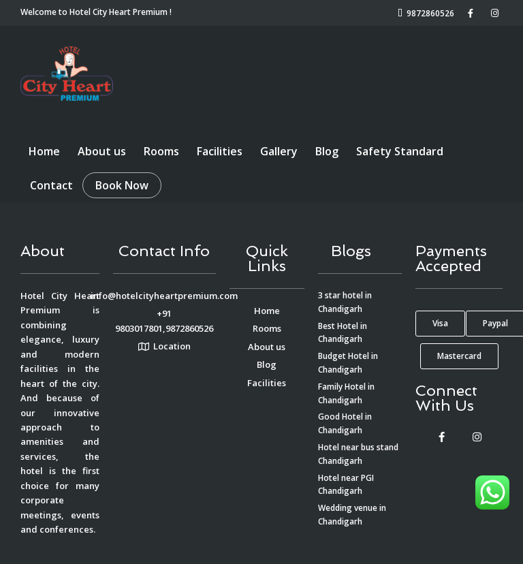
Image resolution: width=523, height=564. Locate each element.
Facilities (219, 151)
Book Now (121, 185)
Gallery (279, 151)
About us (102, 151)
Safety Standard (399, 151)
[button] (440, 323)
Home (44, 151)
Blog (326, 151)
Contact (51, 185)
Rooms (161, 151)
